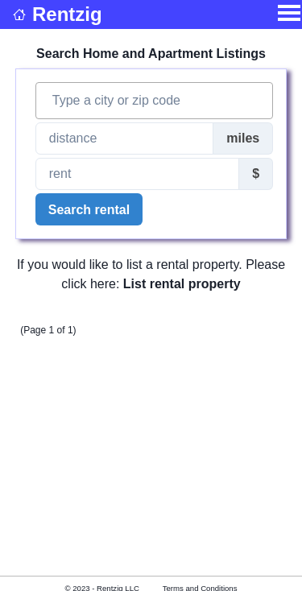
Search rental (89, 210)
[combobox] (154, 100)
